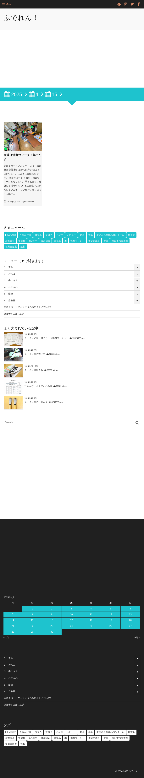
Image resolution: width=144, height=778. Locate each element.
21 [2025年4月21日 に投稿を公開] (13, 626)
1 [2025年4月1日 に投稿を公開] (32, 608)
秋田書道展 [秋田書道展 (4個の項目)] (11, 246)
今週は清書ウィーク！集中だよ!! (22, 157)
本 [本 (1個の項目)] (65, 241)
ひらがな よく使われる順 (38, 386)
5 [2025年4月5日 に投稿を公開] (110, 608)
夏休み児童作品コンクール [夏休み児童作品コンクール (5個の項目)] (110, 235)
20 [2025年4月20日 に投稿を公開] (130, 620)
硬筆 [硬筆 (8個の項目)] (105, 241)
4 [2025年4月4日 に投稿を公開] (91, 608)
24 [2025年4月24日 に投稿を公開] (71, 626)
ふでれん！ (21, 17)
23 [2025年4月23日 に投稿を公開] (52, 626)
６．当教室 (9, 300)
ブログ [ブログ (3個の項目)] (48, 235)
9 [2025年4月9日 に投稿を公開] (52, 614)
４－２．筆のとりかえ (36, 402)
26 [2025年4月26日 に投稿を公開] (110, 626)
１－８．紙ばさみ (34, 370)
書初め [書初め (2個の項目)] (57, 241)
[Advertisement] (72, 59)
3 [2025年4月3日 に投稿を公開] (71, 608)
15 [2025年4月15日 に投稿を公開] (32, 620)
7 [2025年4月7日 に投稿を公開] (13, 614)
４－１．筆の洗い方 (35, 354)
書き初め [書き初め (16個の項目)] (45, 241)
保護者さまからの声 (14, 313)
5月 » (137, 637)
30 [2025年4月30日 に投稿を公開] (52, 631)
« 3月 (6, 637)
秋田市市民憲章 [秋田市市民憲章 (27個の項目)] (120, 241)
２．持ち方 (9, 273)
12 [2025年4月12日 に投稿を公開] (110, 614)
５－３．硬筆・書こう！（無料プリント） (47, 338)
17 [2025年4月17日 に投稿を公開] (71, 620)
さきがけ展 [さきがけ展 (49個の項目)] (25, 235)
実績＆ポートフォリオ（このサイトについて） (28, 307)
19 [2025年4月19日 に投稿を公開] (110, 620)
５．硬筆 (8, 293)
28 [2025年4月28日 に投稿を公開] (13, 631)
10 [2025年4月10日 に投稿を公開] (71, 614)
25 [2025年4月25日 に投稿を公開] (91, 626)
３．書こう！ (11, 280)
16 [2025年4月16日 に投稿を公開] (52, 620)
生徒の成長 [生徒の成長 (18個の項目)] (94, 241)
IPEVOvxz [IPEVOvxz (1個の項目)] (10, 235)
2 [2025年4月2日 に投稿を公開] (52, 608)
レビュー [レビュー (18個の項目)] (71, 235)
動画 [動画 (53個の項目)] (82, 235)
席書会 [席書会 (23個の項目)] (131, 235)
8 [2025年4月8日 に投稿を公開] (32, 614)
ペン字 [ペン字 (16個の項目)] (59, 235)
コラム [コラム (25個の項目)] (38, 235)
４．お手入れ (11, 287)
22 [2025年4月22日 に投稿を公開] (32, 626)
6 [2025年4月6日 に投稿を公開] (130, 608)
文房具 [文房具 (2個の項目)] (21, 241)
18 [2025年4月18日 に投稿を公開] (91, 620)
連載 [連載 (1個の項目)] (22, 246)
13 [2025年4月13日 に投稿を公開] (130, 614)
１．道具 (8, 267)
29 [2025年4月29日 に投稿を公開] (32, 631)
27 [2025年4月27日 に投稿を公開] (130, 626)
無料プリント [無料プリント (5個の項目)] (77, 241)
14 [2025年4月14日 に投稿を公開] (13, 620)
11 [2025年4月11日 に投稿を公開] (91, 614)
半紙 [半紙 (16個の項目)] (90, 235)
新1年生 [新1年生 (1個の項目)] (33, 241)
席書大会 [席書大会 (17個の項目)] (9, 241)
